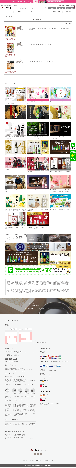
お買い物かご (25, 461)
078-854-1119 (11, 360)
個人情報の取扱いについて (48, 461)
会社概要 (32, 461)
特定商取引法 (38, 461)
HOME (6, 16)
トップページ (24, 459)
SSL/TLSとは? (31, 439)
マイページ (31, 459)
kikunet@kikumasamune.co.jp (12, 356)
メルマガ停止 (51, 459)
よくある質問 (37, 459)
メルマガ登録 (44, 459)
